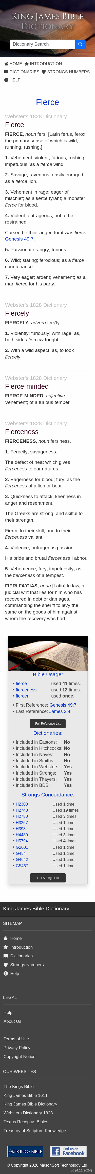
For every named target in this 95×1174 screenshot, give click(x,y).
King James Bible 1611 (26, 1095)
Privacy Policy (17, 1047)
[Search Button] (80, 44)
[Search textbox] (42, 44)
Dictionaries (21, 72)
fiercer (22, 696)
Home (13, 64)
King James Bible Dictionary (30, 1104)
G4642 (22, 859)
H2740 (22, 810)
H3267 (22, 822)
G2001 (22, 847)
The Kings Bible (19, 1086)
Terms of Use (16, 1038)
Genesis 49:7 (19, 239)
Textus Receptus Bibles (26, 1121)
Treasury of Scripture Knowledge (35, 1130)
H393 (21, 828)
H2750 (22, 816)
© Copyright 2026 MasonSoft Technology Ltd (47, 1165)
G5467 (22, 865)
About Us (12, 1021)
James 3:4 (59, 711)
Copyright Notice (19, 1056)
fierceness (26, 689)
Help (12, 80)
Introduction (43, 64)
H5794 (22, 841)
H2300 (22, 804)
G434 (21, 853)
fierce (21, 683)
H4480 (22, 834)
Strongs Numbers (66, 72)
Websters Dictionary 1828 (28, 1113)
